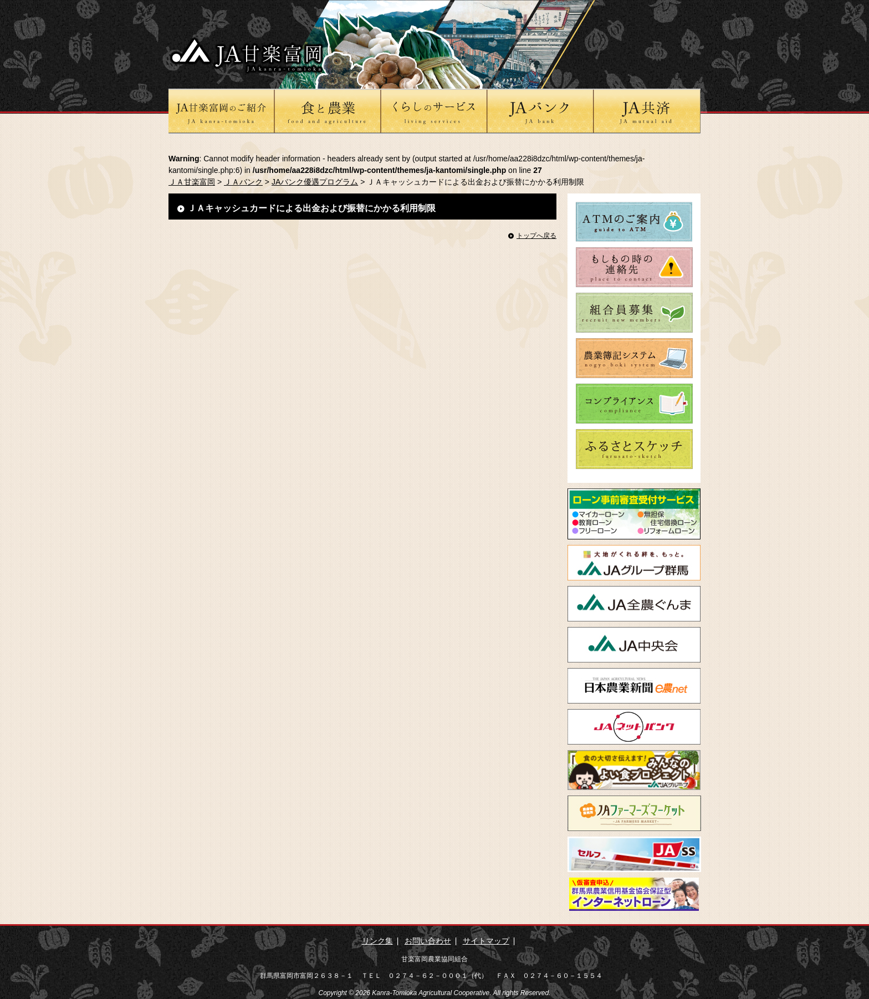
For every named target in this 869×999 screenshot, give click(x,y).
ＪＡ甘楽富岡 (191, 181)
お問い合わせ (428, 940)
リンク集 (377, 940)
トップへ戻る (536, 235)
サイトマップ (486, 940)
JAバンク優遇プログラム (315, 181)
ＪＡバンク (243, 181)
